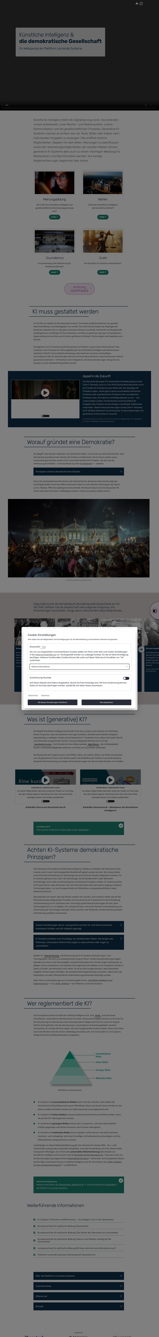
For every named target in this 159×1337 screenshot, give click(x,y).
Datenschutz (33, 695)
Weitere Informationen (40, 667)
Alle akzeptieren (106, 702)
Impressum (45, 695)
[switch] (126, 678)
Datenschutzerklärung (45, 654)
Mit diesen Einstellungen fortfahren (52, 702)
